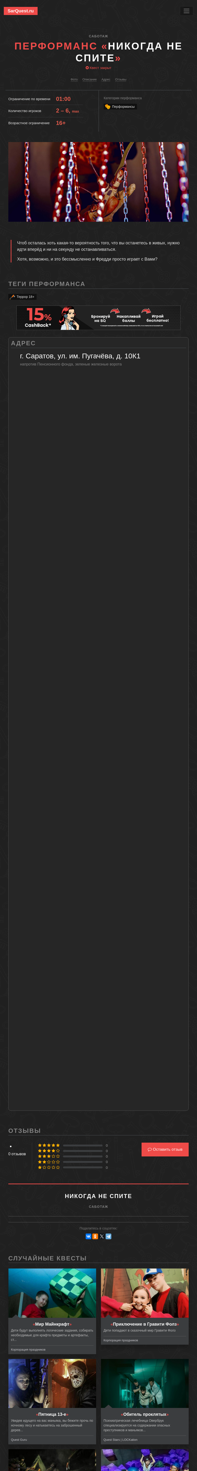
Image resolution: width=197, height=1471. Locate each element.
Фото (74, 79)
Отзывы (121, 79)
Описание (90, 79)
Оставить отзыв (165, 1149)
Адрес (105, 79)
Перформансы (119, 107)
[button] (184, 146)
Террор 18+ (21, 297)
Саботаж (98, 36)
